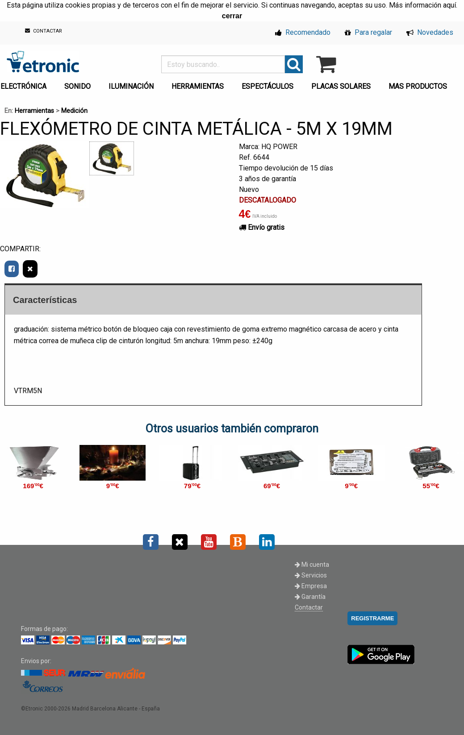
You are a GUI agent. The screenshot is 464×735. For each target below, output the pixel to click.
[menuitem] (79, 84)
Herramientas (34, 111)
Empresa (311, 586)
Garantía (310, 596)
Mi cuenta (312, 564)
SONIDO (77, 86)
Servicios (311, 575)
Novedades (429, 32)
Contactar (309, 607)
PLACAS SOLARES (341, 86)
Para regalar (368, 32)
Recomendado (302, 32)
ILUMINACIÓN (131, 86)
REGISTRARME (372, 618)
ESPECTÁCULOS (267, 86)
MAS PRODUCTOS (418, 86)
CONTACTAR (43, 31)
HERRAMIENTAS (197, 86)
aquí (449, 5)
